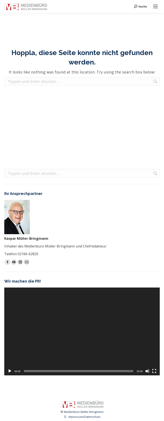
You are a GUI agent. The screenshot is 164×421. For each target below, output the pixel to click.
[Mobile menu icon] (155, 6)
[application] (82, 331)
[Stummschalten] (147, 371)
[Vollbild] (154, 371)
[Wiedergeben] (10, 371)
